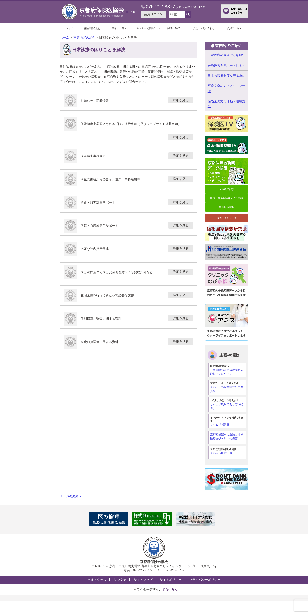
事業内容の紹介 (84, 37)
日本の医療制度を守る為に (226, 75)
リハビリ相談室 (227, 421)
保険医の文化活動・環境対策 (226, 104)
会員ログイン (153, 14)
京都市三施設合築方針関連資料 (227, 387)
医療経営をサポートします (226, 65)
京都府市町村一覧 (227, 451)
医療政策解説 (226, 189)
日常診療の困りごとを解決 (226, 55)
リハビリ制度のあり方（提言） (227, 404)
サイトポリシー (171, 579)
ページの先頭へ (71, 496)
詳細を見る (181, 100)
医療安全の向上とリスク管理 (226, 88)
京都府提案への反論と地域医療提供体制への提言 (226, 436)
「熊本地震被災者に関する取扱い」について (227, 370)
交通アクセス (96, 579)
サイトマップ (143, 579)
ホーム (64, 37)
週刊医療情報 (226, 207)
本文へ (134, 11)
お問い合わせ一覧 (226, 218)
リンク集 (120, 579)
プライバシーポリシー (205, 579)
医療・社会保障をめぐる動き (226, 198)
